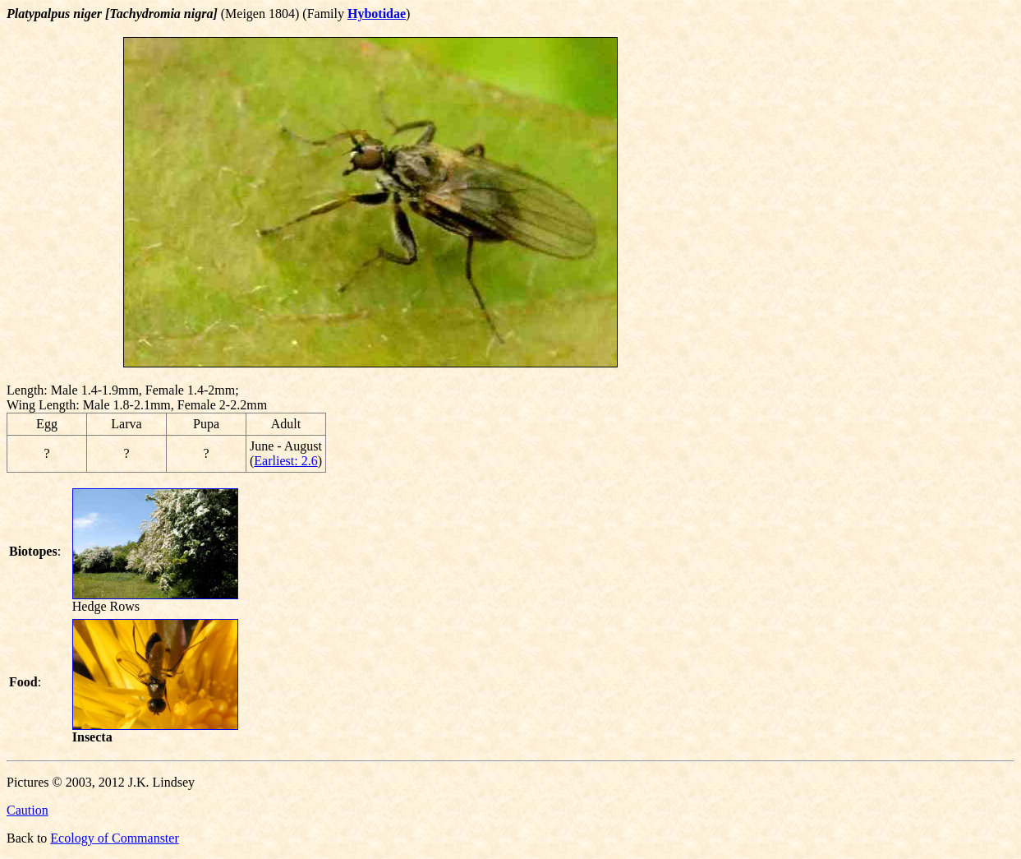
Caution (27, 810)
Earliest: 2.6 (285, 461)
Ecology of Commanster (114, 838)
